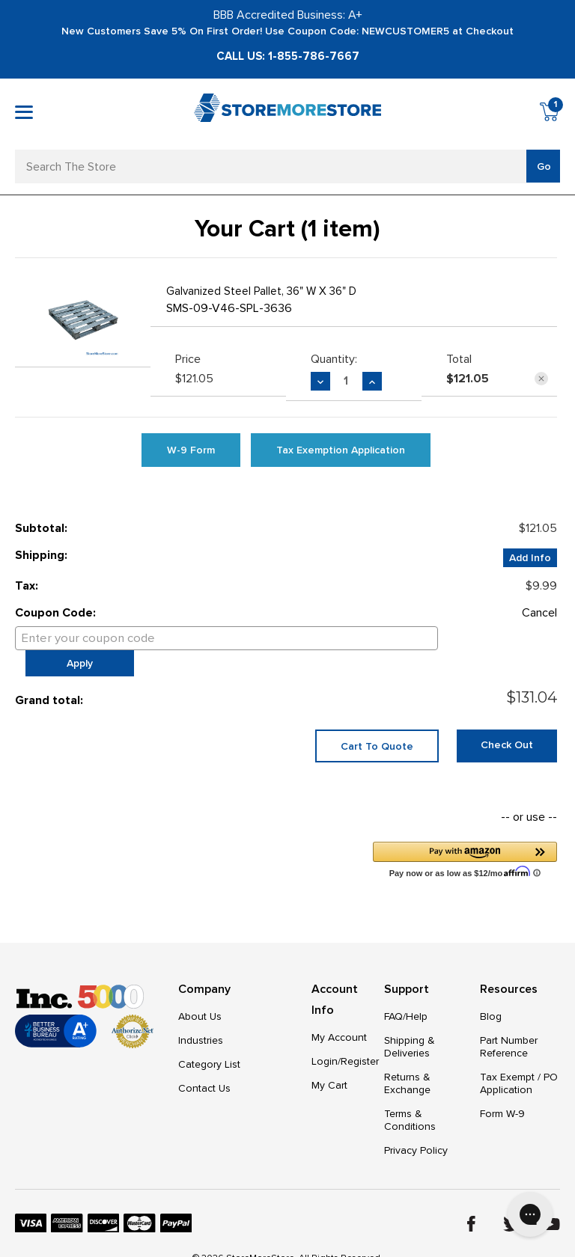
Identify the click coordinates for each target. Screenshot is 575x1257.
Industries (200, 1017)
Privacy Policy (416, 1127)
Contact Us (204, 1065)
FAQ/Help (406, 993)
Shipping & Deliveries (409, 1023)
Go (544, 166)
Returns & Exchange (407, 1060)
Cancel (539, 612)
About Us (200, 993)
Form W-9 (502, 1090)
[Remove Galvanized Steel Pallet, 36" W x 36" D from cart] (541, 378)
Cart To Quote (377, 722)
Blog (491, 993)
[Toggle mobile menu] (24, 112)
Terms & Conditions (410, 1097)
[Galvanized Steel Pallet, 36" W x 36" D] (346, 381)
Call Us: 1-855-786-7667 (287, 56)
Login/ (326, 1038)
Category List (209, 1041)
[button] (465, 835)
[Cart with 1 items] (550, 114)
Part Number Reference (509, 1023)
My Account (339, 1014)
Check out (507, 721)
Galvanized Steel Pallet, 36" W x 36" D (261, 291)
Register (360, 1038)
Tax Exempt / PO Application (519, 1060)
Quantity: (334, 359)
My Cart (329, 1062)
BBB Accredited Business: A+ (287, 14)
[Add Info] (530, 557)
